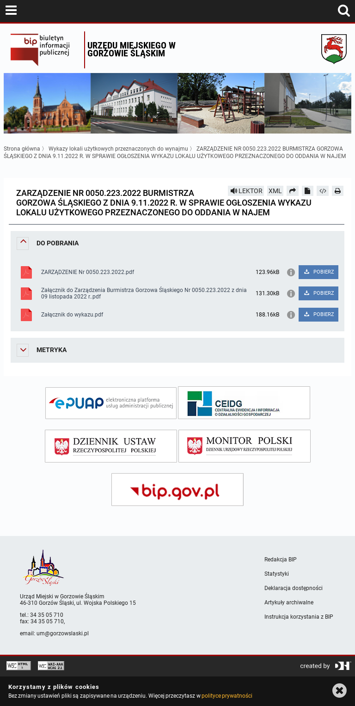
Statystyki (276, 574)
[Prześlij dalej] (293, 191)
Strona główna (22, 149)
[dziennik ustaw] (111, 446)
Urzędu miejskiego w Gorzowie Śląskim (131, 49)
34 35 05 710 (46, 615)
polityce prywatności (227, 696)
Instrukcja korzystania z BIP (298, 617)
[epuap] (111, 403)
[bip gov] (177, 489)
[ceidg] (244, 402)
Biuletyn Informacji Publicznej (45, 49)
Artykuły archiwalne (288, 602)
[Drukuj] (338, 191)
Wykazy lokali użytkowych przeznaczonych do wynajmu (118, 149)
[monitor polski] (244, 446)
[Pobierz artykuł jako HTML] (323, 191)
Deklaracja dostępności (293, 588)
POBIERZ (318, 272)
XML (275, 191)
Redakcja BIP (280, 559)
